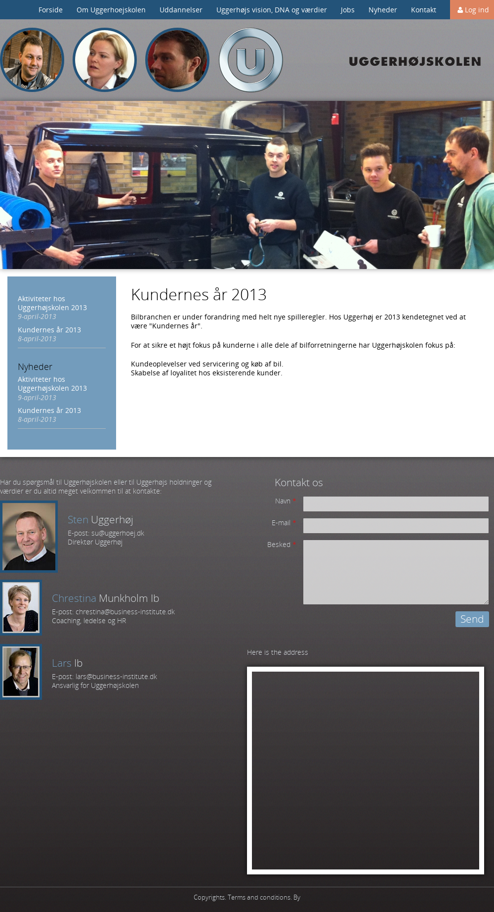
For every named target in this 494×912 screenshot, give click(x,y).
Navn (285, 501)
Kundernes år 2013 (49, 329)
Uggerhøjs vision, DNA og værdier (271, 9)
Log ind (477, 9)
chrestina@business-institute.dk (125, 611)
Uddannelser (181, 9)
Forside (51, 9)
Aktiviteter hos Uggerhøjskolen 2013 (52, 303)
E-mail (284, 522)
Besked (281, 544)
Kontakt (423, 9)
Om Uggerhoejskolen (111, 9)
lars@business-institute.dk (116, 676)
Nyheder (383, 9)
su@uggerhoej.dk (117, 533)
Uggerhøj (251, 60)
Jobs (348, 9)
